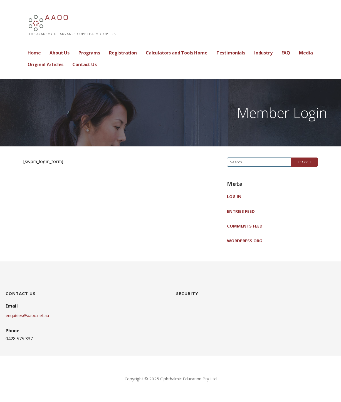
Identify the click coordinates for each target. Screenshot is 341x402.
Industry (263, 53)
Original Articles (45, 64)
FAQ (285, 53)
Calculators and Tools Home (176, 53)
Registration (123, 53)
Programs (89, 53)
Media (306, 53)
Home (34, 53)
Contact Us (84, 64)
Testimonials (230, 53)
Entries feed (241, 211)
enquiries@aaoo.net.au (27, 315)
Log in (234, 196)
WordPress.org (244, 240)
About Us (60, 53)
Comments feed (245, 226)
